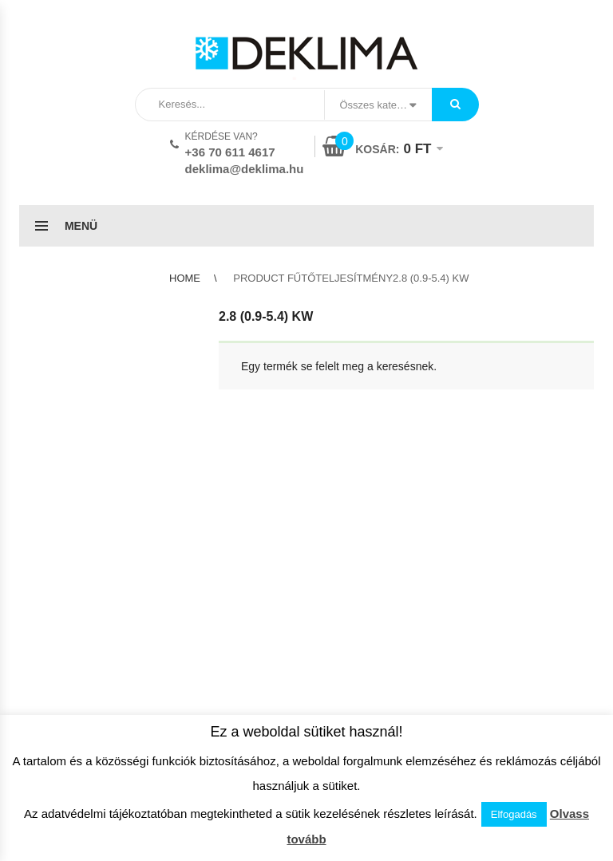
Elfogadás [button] (514, 814)
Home (184, 278)
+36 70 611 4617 (230, 152)
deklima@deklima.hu (244, 169)
